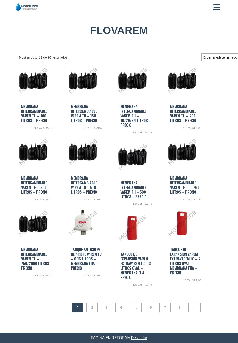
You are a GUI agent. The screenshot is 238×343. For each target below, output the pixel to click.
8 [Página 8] (179, 307)
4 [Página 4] (121, 307)
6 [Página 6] (151, 307)
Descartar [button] (139, 338)
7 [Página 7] (165, 307)
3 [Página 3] (106, 307)
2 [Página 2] (92, 307)
